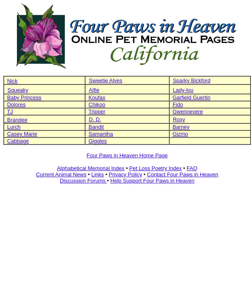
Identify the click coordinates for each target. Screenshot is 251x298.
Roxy (179, 119)
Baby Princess (24, 97)
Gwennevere (188, 111)
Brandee (15, 120)
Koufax (97, 97)
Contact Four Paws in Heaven (182, 174)
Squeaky (17, 90)
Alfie (94, 90)
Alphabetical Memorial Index (90, 168)
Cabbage (18, 141)
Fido (178, 104)
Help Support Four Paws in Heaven (152, 181)
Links (97, 174)
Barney (181, 127)
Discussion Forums (83, 181)
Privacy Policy (125, 174)
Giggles (98, 141)
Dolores (16, 104)
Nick (12, 81)
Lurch (14, 127)
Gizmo (180, 134)
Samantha (101, 134)
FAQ (192, 168)
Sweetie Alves (105, 80)
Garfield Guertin (192, 97)
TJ (10, 111)
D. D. (95, 119)
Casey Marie (22, 134)
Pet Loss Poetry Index (155, 168)
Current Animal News (61, 174)
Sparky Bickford (192, 80)
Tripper (96, 111)
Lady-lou (183, 90)
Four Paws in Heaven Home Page (127, 155)
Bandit (96, 127)
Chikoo (97, 104)
